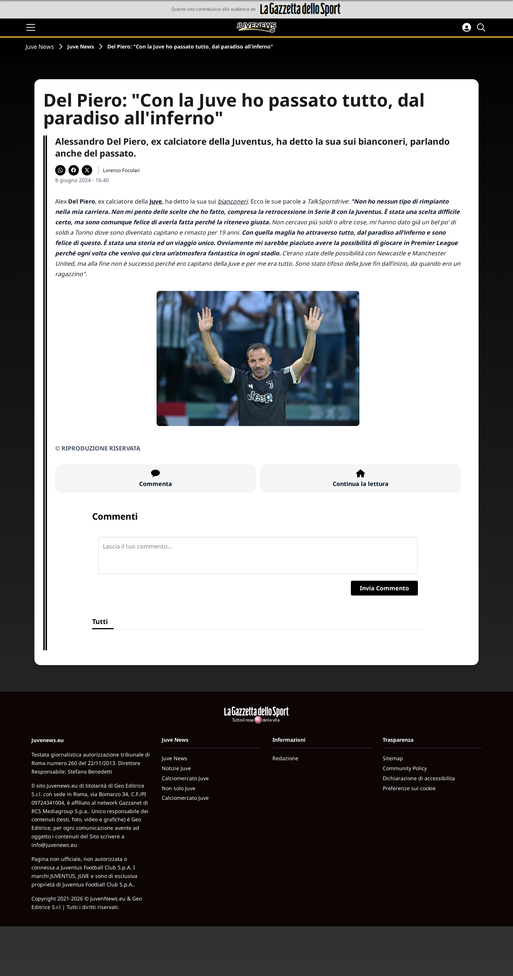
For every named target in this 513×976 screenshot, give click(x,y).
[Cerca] (482, 27)
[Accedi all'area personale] (466, 27)
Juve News (40, 47)
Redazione (285, 758)
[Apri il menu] (31, 27)
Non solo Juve (178, 788)
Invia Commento (384, 588)
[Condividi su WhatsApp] (60, 170)
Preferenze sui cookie (409, 788)
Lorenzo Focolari (121, 170)
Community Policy (405, 768)
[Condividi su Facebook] (73, 170)
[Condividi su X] (87, 170)
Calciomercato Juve (185, 778)
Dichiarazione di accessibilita (419, 778)
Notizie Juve (176, 768)
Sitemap (393, 758)
